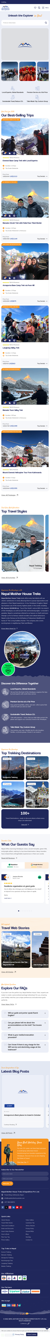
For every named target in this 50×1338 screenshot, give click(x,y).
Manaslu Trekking (33, 805)
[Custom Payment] (25, 1305)
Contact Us (29, 1240)
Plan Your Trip (5, 1237)
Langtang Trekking (34, 777)
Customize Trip (30, 1223)
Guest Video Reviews (7, 1231)
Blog (27, 1234)
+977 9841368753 (9, 1202)
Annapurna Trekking (10, 777)
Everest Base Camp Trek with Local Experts (20, 160)
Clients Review (5, 1220)
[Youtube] (17, 1207)
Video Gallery (30, 1220)
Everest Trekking (9, 805)
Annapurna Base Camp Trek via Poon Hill (18, 285)
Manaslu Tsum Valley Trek (13, 410)
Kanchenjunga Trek (7, 1260)
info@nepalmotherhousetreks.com (14, 1198)
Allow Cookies (31, 1334)
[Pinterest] (20, 1207)
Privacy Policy (30, 1228)
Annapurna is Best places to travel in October (22, 1115)
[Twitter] (6, 1207)
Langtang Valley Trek (11, 348)
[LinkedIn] (13, 1207)
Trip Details (42, 176)
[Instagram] (10, 1207)
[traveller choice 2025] (8, 669)
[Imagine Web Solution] (28, 1323)
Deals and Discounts (7, 1228)
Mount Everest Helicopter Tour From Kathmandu (22, 472)
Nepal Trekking (35, 565)
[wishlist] (35, 8)
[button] (46, 22)
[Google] (36, 864)
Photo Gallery (5, 1240)
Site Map (28, 1237)
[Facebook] (2, 1207)
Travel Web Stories (7, 1223)
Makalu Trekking (6, 1266)
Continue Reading (10, 1124)
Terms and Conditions (7, 1225)
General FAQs (30, 1231)
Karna (29, 889)
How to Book (5, 1234)
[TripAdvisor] (13, 864)
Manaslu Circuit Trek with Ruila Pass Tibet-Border (22, 223)
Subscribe (7, 1183)
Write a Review (30, 1225)
